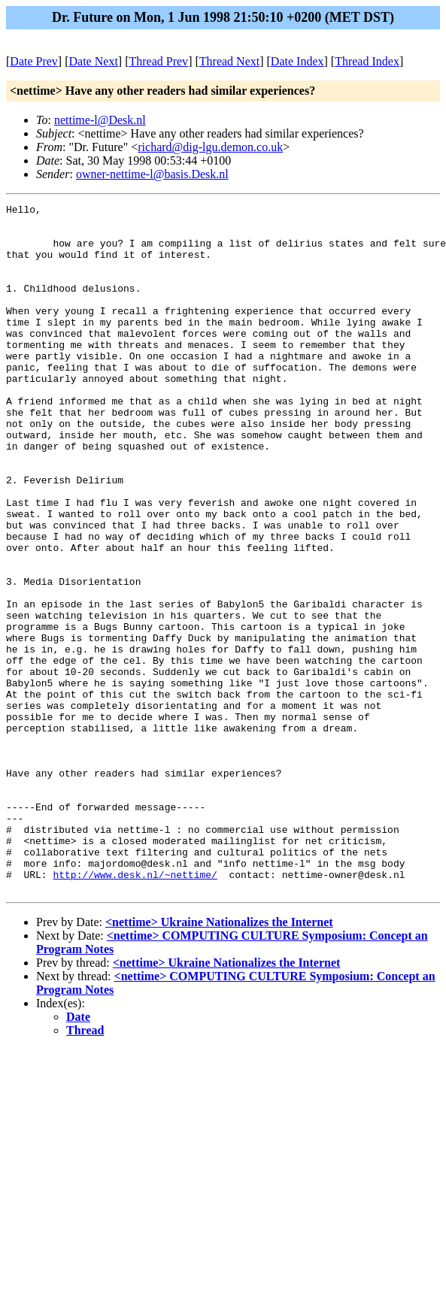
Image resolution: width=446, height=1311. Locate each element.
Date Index (297, 61)
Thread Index (367, 61)
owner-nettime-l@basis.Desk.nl (152, 174)
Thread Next (229, 61)
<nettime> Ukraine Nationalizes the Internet (219, 1059)
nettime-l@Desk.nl (100, 120)
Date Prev (34, 61)
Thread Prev (158, 61)
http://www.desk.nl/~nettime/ (135, 1009)
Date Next (93, 61)
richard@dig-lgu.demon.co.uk (210, 147)
